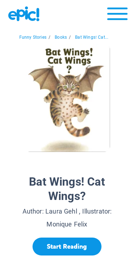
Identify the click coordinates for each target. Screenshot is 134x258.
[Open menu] (117, 15)
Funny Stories (32, 37)
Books (61, 37)
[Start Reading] (67, 246)
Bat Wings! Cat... (91, 37)
